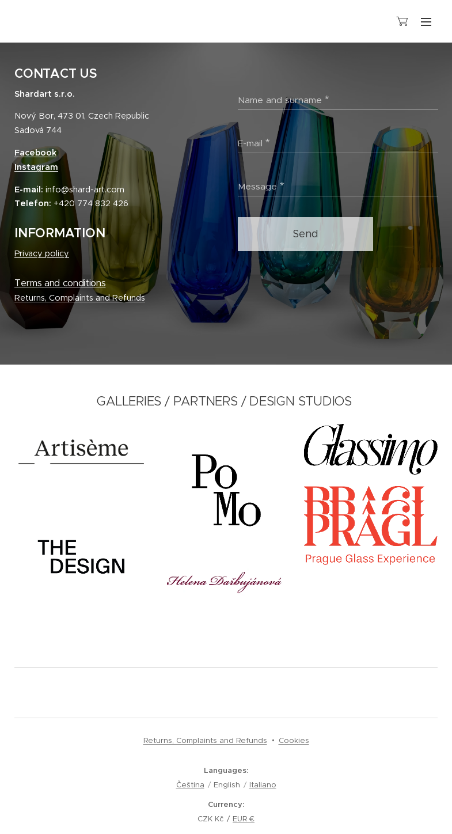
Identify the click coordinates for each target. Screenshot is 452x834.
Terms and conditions (59, 283)
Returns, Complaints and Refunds (79, 298)
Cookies (294, 740)
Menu (426, 21)
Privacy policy (41, 253)
